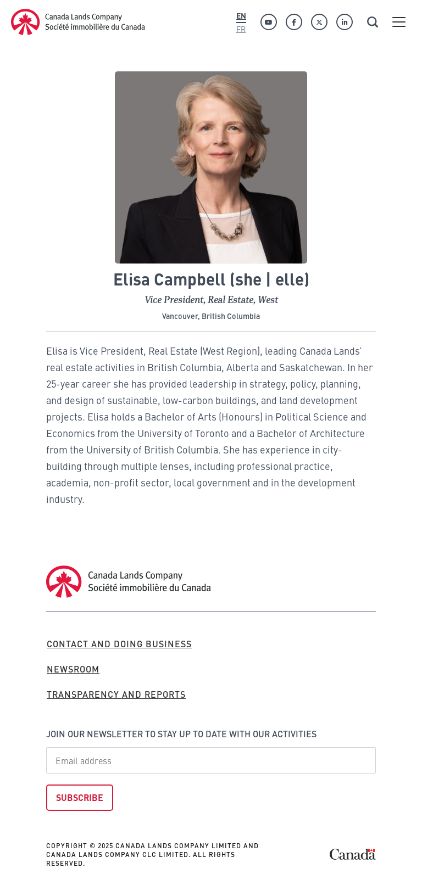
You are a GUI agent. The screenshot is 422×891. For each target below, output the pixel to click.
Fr (241, 28)
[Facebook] (294, 22)
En (241, 15)
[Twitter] (319, 22)
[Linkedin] (344, 22)
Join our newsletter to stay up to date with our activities (181, 733)
